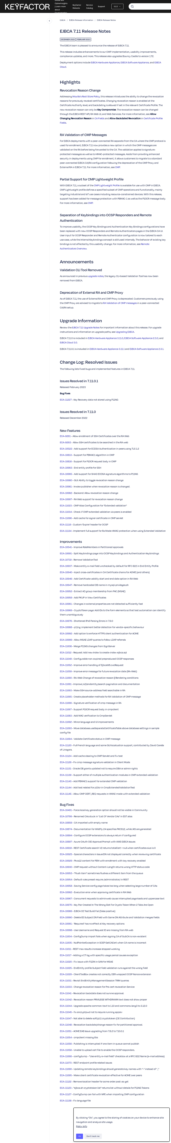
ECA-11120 (65, 745)
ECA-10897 (66, 841)
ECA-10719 (66, 559)
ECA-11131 (65, 768)
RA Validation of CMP (120, 302)
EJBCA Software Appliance (135, 62)
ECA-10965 (66, 473)
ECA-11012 (65, 652)
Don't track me (93, 1136)
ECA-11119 (65, 524)
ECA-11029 (66, 974)
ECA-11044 (66, 1005)
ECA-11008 (66, 646)
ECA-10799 (66, 816)
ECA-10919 (66, 847)
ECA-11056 (66, 1043)
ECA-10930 (66, 866)
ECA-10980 (66, 480)
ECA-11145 (65, 793)
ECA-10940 (66, 572)
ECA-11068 (66, 1056)
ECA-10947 (66, 584)
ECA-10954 (66, 879)
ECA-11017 (65, 955)
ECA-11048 (66, 1024)
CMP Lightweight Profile (107, 185)
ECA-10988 (66, 627)
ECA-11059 (66, 671)
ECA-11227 (66, 399)
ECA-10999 (66, 639)
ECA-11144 (65, 787)
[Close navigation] (49, 20)
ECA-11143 (65, 781)
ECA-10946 (66, 578)
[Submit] (132, 6)
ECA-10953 (66, 873)
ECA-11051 (65, 1031)
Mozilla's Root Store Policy (86, 96)
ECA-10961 (66, 603)
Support (101, 6)
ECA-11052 (66, 665)
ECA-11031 (65, 980)
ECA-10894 (66, 835)
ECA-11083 (66, 715)
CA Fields (99, 118)
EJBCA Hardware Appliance (105, 62)
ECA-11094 (66, 738)
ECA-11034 (66, 511)
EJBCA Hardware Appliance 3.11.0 (105, 338)
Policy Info (81, 1126)
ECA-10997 (66, 499)
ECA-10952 (66, 591)
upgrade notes (96, 276)
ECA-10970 (66, 904)
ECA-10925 (66, 854)
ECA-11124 (65, 755)
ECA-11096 (66, 518)
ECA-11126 (65, 762)
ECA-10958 (66, 885)
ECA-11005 (66, 942)
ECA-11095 (66, 1075)
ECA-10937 (66, 565)
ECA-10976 (66, 620)
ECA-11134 (65, 530)
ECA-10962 (66, 892)
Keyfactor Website (77, 6)
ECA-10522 (66, 448)
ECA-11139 (65, 774)
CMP (117, 167)
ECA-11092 (66, 721)
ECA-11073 (66, 1062)
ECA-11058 (66, 1049)
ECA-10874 (66, 829)
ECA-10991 (66, 923)
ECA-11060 (66, 677)
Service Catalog (89, 6)
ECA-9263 (65, 442)
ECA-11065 (66, 696)
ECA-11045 (66, 1012)
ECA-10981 (66, 486)
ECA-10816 (66, 461)
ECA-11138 (65, 1100)
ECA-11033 (66, 986)
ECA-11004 (66, 936)
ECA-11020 (66, 961)
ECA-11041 (65, 993)
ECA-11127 (65, 1094)
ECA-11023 (66, 505)
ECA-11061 (65, 684)
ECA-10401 (66, 810)
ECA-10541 (66, 547)
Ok (79, 1136)
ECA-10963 (66, 467)
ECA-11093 (66, 728)
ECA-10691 (66, 553)
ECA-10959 (66, 597)
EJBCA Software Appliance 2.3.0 (141, 338)
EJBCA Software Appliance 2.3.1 (146, 348)
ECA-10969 (66, 610)
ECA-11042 (66, 999)
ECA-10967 (66, 898)
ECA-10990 (66, 917)
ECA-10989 (66, 911)
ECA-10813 (66, 454)
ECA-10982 (66, 492)
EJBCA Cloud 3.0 (68, 342)
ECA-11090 (66, 1068)
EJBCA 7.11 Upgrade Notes (85, 327)
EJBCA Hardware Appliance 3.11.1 (107, 348)
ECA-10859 (66, 822)
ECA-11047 (66, 1018)
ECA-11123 (65, 1087)
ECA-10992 (66, 633)
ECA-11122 (65, 1081)
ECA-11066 (66, 702)
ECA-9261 (65, 436)
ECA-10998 (66, 930)
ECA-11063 (66, 690)
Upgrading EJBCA (125, 331)
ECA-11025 (66, 967)
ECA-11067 (66, 709)
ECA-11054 (66, 1037)
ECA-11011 (65, 948)
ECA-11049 (66, 658)
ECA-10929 (66, 860)
